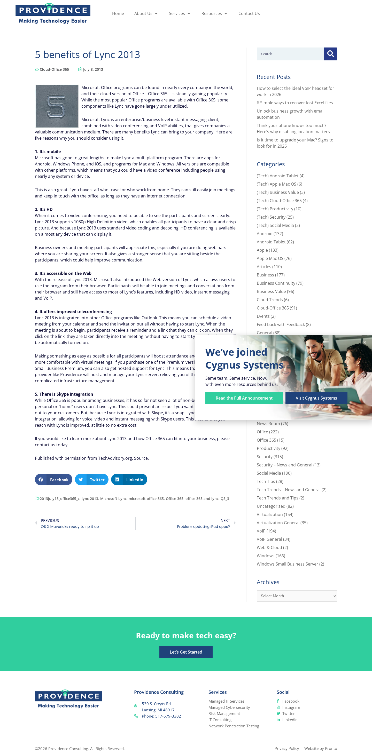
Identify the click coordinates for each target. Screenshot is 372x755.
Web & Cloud (269, 547)
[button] (53, 479)
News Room (268, 423)
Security (265, 456)
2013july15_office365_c (60, 498)
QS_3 (225, 498)
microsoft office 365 (146, 498)
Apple (262, 250)
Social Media (269, 473)
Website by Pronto (320, 748)
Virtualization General (278, 523)
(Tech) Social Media (275, 225)
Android (265, 233)
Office (262, 432)
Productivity (268, 448)
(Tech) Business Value (278, 192)
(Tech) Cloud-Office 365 (279, 200)
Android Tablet (271, 242)
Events (263, 316)
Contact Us (249, 13)
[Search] (330, 53)
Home (118, 13)
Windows (266, 556)
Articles (264, 266)
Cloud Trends (270, 300)
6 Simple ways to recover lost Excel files (295, 103)
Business (265, 275)
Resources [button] (215, 13)
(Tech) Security (271, 217)
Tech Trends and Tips (277, 498)
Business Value (271, 291)
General (264, 333)
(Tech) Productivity (275, 209)
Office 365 (174, 498)
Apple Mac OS (270, 258)
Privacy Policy (287, 748)
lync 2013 (90, 498)
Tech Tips (266, 481)
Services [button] (180, 13)
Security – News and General (284, 465)
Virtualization (270, 514)
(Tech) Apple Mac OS (276, 184)
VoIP (261, 531)
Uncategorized (271, 506)
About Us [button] (146, 13)
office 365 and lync (202, 498)
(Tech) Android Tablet (278, 176)
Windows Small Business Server (287, 564)
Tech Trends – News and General (289, 489)
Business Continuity (276, 283)
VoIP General (269, 539)
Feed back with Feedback (281, 324)
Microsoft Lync (113, 498)
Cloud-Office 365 (54, 69)
